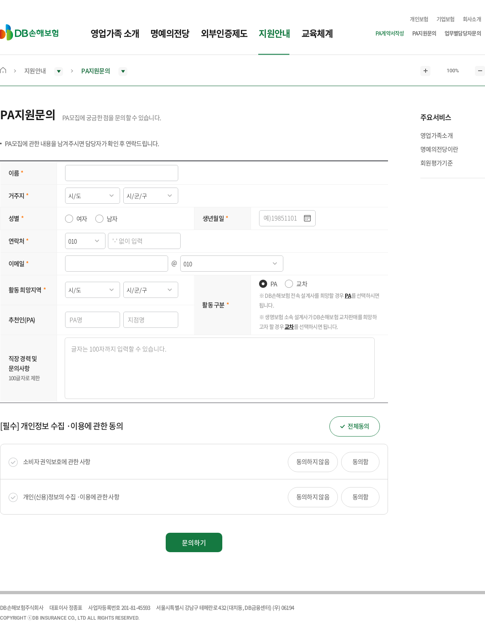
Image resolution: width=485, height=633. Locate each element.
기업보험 (445, 19)
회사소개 (472, 19)
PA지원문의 (424, 33)
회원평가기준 (436, 162)
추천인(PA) (21, 319)
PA (273, 283)
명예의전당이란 (439, 149)
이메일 (16, 263)
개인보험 (419, 19)
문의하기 (194, 542)
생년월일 (213, 218)
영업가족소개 (436, 135)
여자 (81, 218)
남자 (112, 218)
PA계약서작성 (389, 33)
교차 (301, 283)
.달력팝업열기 (307, 218)
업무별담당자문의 (463, 33)
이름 (13, 173)
